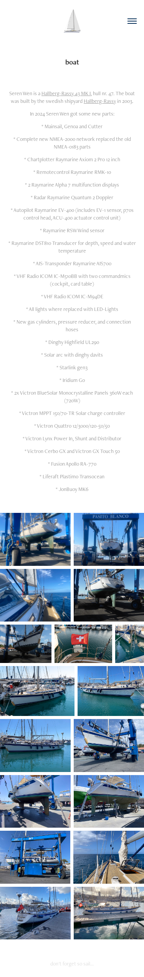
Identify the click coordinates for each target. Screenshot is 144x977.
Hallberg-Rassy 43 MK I (66, 93)
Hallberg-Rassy (100, 101)
